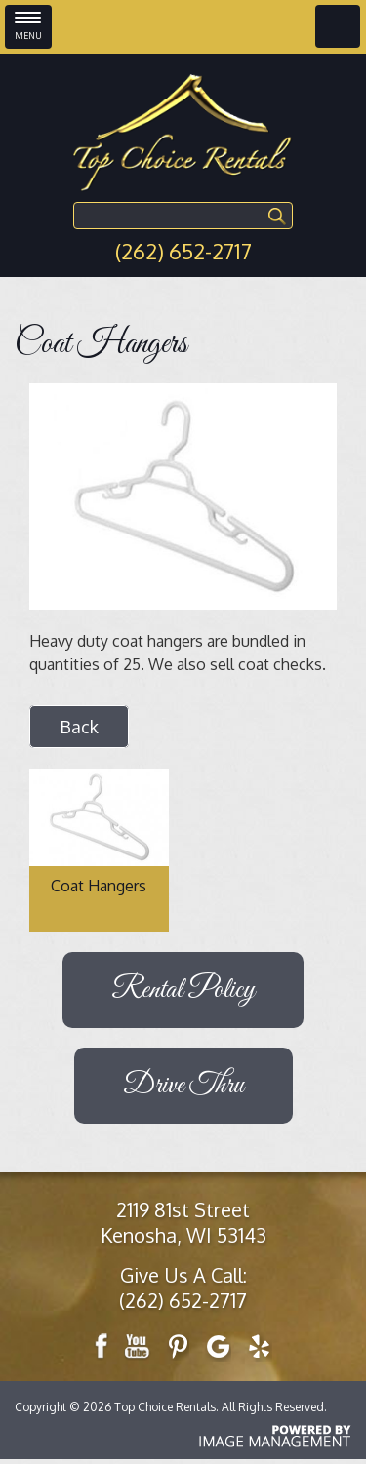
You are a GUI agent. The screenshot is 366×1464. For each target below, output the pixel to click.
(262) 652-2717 (183, 250)
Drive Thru (183, 1085)
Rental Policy (183, 990)
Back (79, 726)
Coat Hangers (98, 885)
